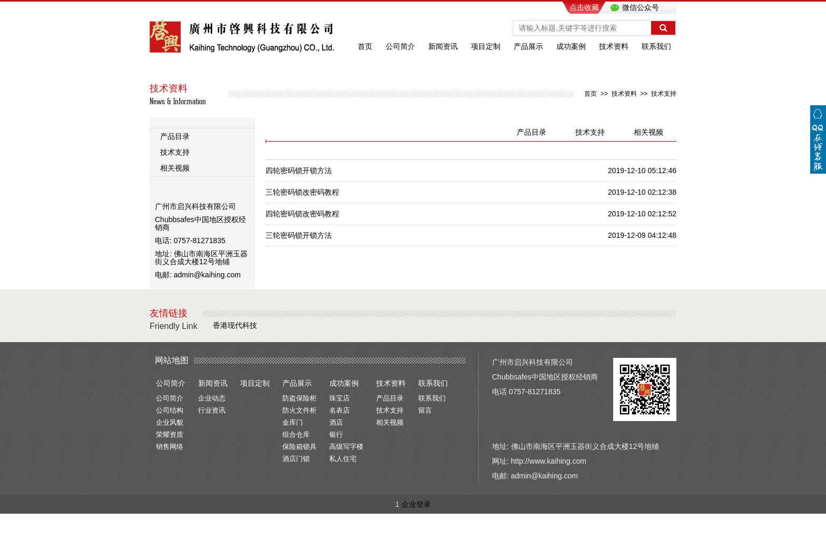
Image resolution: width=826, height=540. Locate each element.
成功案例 (571, 46)
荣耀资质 (169, 434)
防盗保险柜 (299, 398)
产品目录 (175, 136)
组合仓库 (296, 434)
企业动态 (211, 398)
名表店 (339, 410)
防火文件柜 (299, 410)
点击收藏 (584, 7)
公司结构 (169, 410)
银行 (336, 434)
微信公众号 (639, 7)
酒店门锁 (296, 459)
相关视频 (175, 168)
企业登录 (416, 504)
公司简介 (400, 46)
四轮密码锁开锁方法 (299, 170)
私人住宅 (343, 459)
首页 (365, 46)
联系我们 (656, 46)
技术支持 (663, 93)
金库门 (292, 422)
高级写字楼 (346, 447)
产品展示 (528, 46)
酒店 (336, 422)
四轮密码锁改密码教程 (302, 213)
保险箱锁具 (299, 447)
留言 (425, 410)
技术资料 (613, 46)
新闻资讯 (443, 46)
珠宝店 (339, 398)
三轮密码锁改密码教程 (302, 192)
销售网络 (169, 447)
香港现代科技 (235, 325)
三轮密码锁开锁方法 (299, 235)
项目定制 (485, 46)
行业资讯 (211, 410)
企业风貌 (169, 422)
